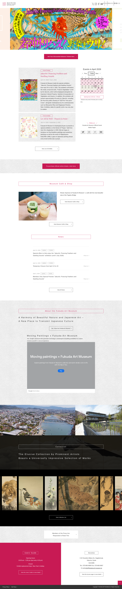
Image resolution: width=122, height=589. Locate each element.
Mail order (91, 6)
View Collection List (61, 517)
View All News (61, 290)
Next (98, 73)
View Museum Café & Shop (72, 201)
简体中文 (108, 2)
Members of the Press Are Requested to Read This (61, 534)
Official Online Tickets (107, 6)
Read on (86, 255)
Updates (44, 250)
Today (91, 73)
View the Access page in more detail (91, 574)
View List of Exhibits (47, 148)
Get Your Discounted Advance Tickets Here (61, 56)
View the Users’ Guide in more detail (30, 572)
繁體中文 (116, 2)
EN (103, 2)
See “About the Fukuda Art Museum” (61, 328)
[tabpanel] (61, 29)
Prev (84, 73)
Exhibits (80, 6)
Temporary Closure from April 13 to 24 (45, 266)
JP (97, 2)
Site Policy (13, 587)
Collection (63, 6)
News (72, 6)
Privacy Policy (6, 587)
